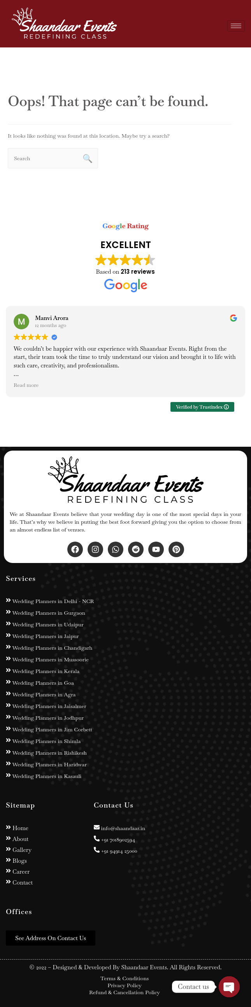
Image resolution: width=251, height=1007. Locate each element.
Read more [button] (26, 385)
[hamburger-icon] (236, 25)
